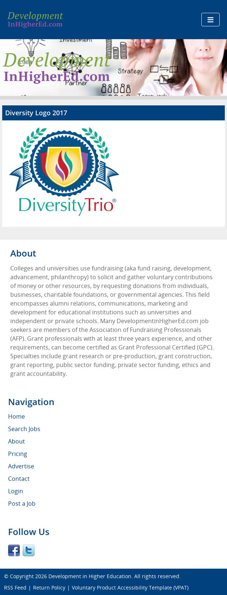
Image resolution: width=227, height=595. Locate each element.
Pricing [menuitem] (17, 454)
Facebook (14, 550)
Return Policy (49, 587)
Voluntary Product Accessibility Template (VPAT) (130, 587)
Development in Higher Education (89, 576)
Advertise (21, 466)
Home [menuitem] (16, 416)
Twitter (28, 550)
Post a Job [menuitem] (22, 503)
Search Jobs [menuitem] (24, 429)
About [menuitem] (16, 441)
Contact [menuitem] (19, 479)
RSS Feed (15, 587)
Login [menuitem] (15, 491)
